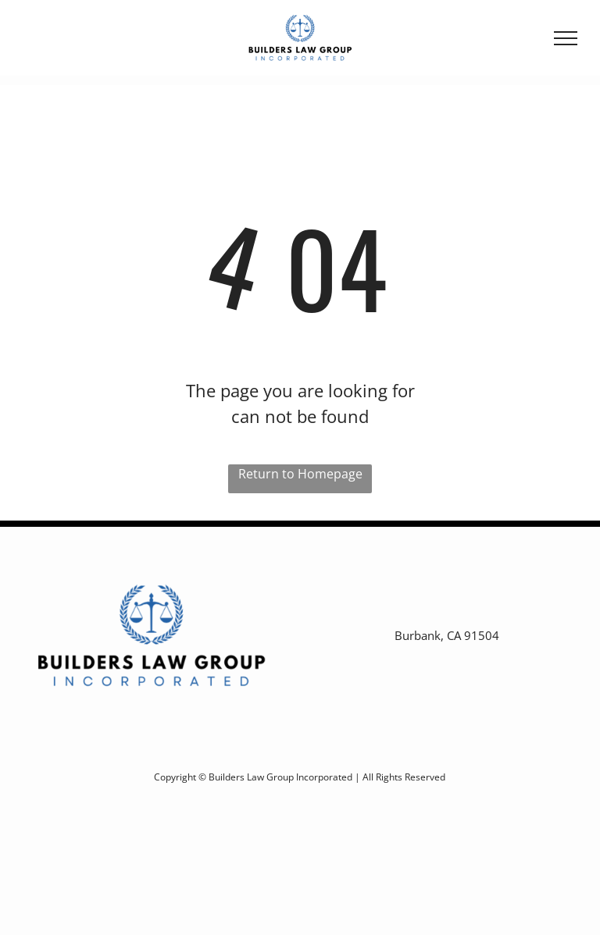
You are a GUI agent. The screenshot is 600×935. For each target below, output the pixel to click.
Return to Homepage (300, 473)
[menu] (565, 38)
